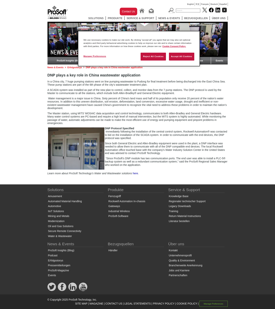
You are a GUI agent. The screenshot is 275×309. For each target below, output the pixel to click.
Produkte (115, 18)
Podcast (53, 255)
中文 (197, 4)
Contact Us (128, 11)
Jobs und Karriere (179, 270)
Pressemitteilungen (59, 265)
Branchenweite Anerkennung (185, 265)
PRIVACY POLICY (163, 303)
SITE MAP (81, 303)
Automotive (54, 206)
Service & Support (140, 18)
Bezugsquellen (196, 18)
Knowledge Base (178, 196)
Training (173, 211)
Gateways (114, 206)
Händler (113, 250)
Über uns (218, 18)
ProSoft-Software (118, 216)
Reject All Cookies (153, 56)
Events (219, 60)
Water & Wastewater (60, 236)
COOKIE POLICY (187, 303)
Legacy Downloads (180, 206)
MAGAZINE (96, 303)
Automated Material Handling (65, 201)
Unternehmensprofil (180, 255)
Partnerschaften (178, 275)
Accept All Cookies (181, 56)
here (135, 173)
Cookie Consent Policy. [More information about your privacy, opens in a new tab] (174, 46)
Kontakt (173, 250)
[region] (139, 48)
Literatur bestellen (179, 221)
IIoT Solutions (56, 211)
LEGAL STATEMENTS (137, 303)
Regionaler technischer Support (187, 201)
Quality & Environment (182, 260)
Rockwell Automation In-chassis (126, 201)
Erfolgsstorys (74, 67)
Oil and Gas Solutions (60, 226)
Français (205, 4)
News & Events (169, 18)
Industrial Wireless (119, 211)
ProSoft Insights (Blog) (69, 60)
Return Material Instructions (185, 216)
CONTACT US (113, 303)
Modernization (56, 221)
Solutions (96, 18)
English (190, 4)
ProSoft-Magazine (58, 270)
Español (223, 4)
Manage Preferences (213, 304)
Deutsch (214, 4)
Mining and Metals (58, 216)
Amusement (55, 196)
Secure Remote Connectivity (64, 231)
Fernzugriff (114, 196)
